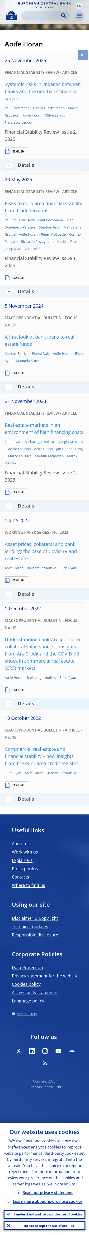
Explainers (22, 860)
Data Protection (27, 967)
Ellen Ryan (13, 441)
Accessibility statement (35, 992)
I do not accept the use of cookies (48, 1226)
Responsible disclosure (35, 935)
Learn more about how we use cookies (48, 1201)
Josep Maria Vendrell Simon (27, 248)
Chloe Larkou (55, 115)
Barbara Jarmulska (39, 441)
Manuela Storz (27, 360)
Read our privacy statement (48, 1192)
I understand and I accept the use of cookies (48, 1214)
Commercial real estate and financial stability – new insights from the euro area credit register (41, 756)
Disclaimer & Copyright (35, 918)
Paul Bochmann (17, 108)
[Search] (42, 15)
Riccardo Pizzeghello (37, 241)
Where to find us (28, 885)
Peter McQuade (53, 234)
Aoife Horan (32, 115)
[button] (79, 5)
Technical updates (30, 926)
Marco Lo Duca (20, 456)
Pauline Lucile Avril (20, 220)
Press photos (25, 868)
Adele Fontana (19, 449)
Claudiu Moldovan (49, 456)
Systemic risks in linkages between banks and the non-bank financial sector (43, 91)
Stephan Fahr (49, 227)
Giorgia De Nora (70, 441)
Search (63, 15)
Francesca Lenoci (18, 122)
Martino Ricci (67, 241)
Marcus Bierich (17, 353)
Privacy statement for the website (45, 976)
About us (21, 843)
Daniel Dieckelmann (49, 108)
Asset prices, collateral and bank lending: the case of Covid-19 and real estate (41, 551)
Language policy (28, 1001)
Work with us (25, 852)
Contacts (20, 877)
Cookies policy (26, 984)
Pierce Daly (41, 353)
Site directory (27, 1013)
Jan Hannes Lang (69, 449)
